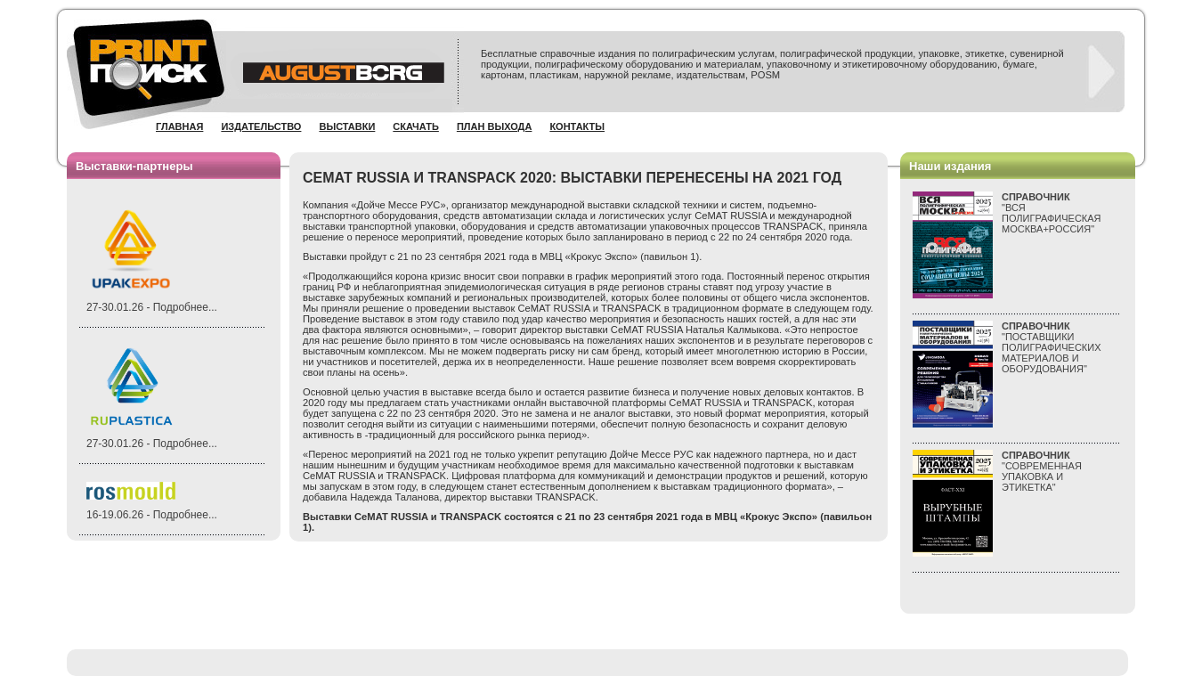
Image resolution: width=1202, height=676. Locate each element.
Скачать (416, 126)
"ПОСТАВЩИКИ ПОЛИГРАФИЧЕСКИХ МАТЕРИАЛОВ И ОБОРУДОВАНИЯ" (1051, 347)
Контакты (577, 126)
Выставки (347, 126)
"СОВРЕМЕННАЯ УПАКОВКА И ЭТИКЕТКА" (1042, 471)
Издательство (261, 126)
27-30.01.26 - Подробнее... (151, 307)
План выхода (494, 126)
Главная (179, 126)
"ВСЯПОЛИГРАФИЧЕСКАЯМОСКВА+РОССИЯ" (1051, 212)
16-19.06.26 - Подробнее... (151, 515)
